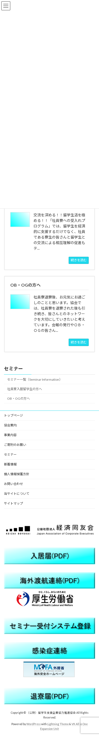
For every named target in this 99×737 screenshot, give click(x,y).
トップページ (13, 415)
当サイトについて (16, 494)
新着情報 (10, 464)
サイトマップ (13, 503)
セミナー (13, 368)
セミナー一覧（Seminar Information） (34, 379)
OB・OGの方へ (18, 398)
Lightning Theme (58, 724)
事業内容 (10, 435)
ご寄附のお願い (15, 445)
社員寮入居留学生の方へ (24, 389)
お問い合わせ (13, 484)
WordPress (33, 724)
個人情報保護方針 (16, 474)
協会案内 (10, 425)
